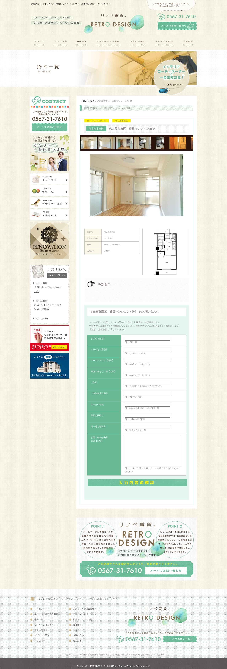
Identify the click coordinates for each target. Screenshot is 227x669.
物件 (92, 101)
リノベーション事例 (44, 625)
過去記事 (77, 640)
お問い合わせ (79, 635)
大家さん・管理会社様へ (84, 608)
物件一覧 (38, 619)
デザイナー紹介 (41, 635)
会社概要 (77, 625)
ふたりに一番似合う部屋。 (47, 614)
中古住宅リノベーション (84, 614)
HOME (85, 101)
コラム (76, 630)
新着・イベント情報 (82, 619)
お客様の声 (39, 640)
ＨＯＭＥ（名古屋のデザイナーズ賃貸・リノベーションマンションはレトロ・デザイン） (78, 599)
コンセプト (39, 608)
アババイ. (146, 666)
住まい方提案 (40, 630)
